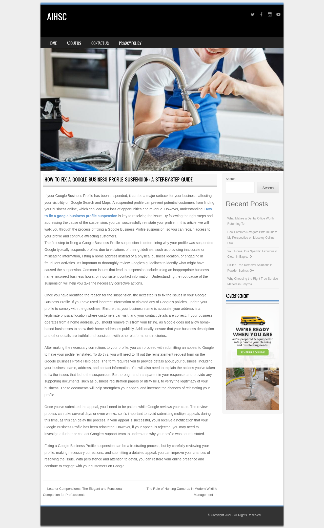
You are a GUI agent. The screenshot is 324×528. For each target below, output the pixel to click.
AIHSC (57, 17)
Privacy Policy (130, 43)
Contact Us (100, 43)
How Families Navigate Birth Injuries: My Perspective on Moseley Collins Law (252, 237)
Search (230, 179)
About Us (74, 43)
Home (53, 43)
